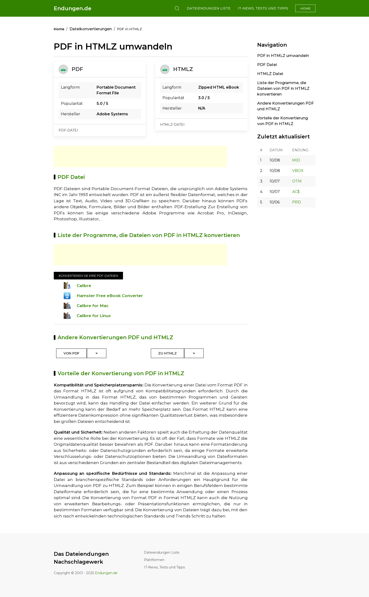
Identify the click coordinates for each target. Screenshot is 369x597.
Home (305, 8)
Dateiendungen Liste (209, 8)
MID (296, 160)
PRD (296, 202)
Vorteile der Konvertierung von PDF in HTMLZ (282, 121)
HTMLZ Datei (270, 73)
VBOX (298, 170)
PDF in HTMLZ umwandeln (283, 55)
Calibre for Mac (92, 305)
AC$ (296, 191)
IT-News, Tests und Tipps (263, 8)
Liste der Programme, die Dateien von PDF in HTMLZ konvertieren (283, 88)
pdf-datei (68, 130)
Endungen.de (72, 8)
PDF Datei (267, 64)
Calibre (84, 285)
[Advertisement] (140, 156)
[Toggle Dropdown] (96, 353)
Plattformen (154, 560)
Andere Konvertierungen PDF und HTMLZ (285, 106)
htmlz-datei (172, 124)
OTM (297, 181)
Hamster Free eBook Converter (110, 295)
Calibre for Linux (94, 315)
